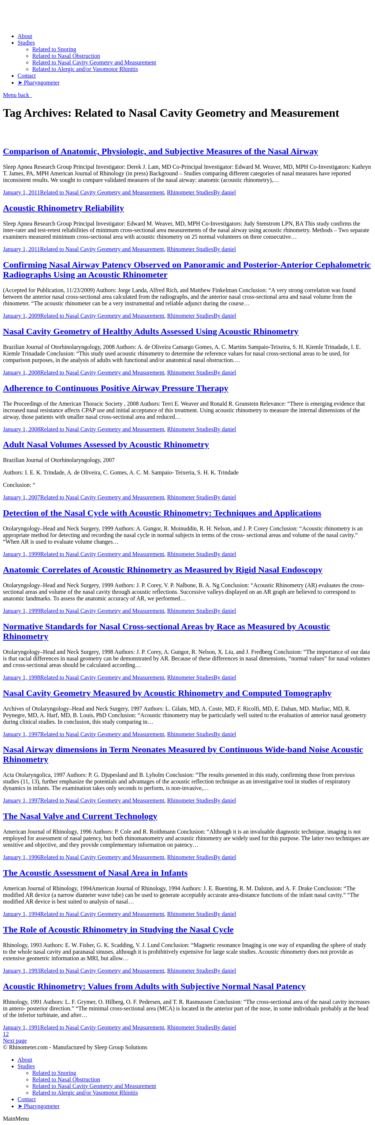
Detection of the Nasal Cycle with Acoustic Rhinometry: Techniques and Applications (162, 513)
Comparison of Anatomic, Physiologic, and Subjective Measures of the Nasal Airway (160, 151)
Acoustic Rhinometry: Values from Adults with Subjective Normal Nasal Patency (154, 986)
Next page (15, 1041)
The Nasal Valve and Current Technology (80, 816)
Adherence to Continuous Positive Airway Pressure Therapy (116, 388)
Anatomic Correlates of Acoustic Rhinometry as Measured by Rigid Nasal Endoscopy (162, 569)
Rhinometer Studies (190, 192)
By (224, 192)
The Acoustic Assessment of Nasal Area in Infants (95, 873)
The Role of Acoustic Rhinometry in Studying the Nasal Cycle (118, 929)
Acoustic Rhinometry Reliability (63, 208)
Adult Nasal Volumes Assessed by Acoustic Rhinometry (106, 444)
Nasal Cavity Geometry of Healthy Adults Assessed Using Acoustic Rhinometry (150, 331)
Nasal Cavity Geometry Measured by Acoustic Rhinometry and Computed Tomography (167, 693)
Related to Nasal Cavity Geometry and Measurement (102, 192)
